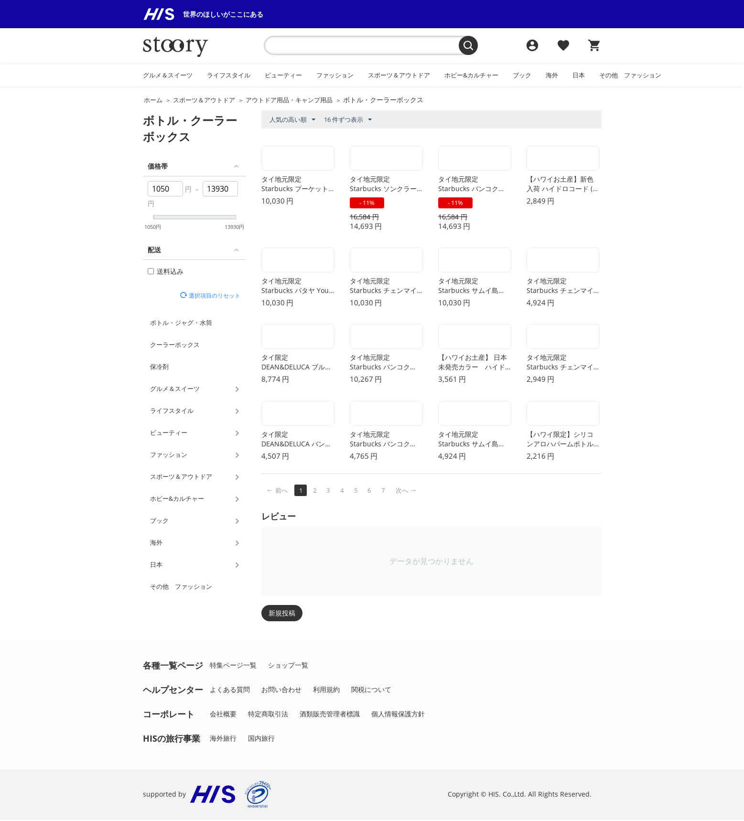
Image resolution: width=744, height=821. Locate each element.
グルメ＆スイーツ (168, 75)
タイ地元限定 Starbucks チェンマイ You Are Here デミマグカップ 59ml (562, 364)
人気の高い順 (292, 120)
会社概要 (223, 715)
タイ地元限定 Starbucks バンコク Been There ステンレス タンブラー (386, 364)
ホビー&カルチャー (471, 75)
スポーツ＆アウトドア (399, 75)
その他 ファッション (630, 75)
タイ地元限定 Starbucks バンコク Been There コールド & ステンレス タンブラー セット (474, 184)
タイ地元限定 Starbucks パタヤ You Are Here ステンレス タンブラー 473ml (297, 287)
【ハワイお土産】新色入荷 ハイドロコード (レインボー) (563, 184)
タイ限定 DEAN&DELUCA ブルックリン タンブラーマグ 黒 (296, 364)
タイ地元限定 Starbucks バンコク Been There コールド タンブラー (382, 441)
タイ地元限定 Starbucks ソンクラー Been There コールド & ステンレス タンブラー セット (386, 184)
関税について (371, 690)
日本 (578, 75)
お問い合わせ (281, 690)
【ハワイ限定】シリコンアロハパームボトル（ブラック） (560, 441)
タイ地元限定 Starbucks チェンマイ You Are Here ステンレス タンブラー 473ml (385, 287)
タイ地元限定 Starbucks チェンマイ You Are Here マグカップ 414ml (562, 287)
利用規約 (326, 690)
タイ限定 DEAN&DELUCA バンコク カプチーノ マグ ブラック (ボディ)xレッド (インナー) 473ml (297, 441)
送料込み (165, 271)
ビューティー (283, 75)
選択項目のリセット (213, 295)
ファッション (335, 75)
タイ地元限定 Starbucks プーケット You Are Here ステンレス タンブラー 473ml (296, 184)
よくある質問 (230, 690)
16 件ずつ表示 (348, 120)
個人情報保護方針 (398, 715)
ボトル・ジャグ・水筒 (181, 322)
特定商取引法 (268, 715)
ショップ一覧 (288, 666)
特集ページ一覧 (233, 666)
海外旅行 (223, 739)
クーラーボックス (175, 344)
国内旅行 (261, 739)
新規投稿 (282, 614)
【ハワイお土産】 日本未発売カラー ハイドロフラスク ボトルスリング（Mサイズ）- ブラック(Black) (473, 364)
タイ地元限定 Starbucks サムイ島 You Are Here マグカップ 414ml (473, 441)
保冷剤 (159, 366)
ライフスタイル (228, 75)
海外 (552, 75)
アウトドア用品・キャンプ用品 (289, 100)
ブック (522, 75)
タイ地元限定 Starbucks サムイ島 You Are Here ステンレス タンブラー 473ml (473, 287)
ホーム (153, 100)
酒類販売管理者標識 (330, 715)
